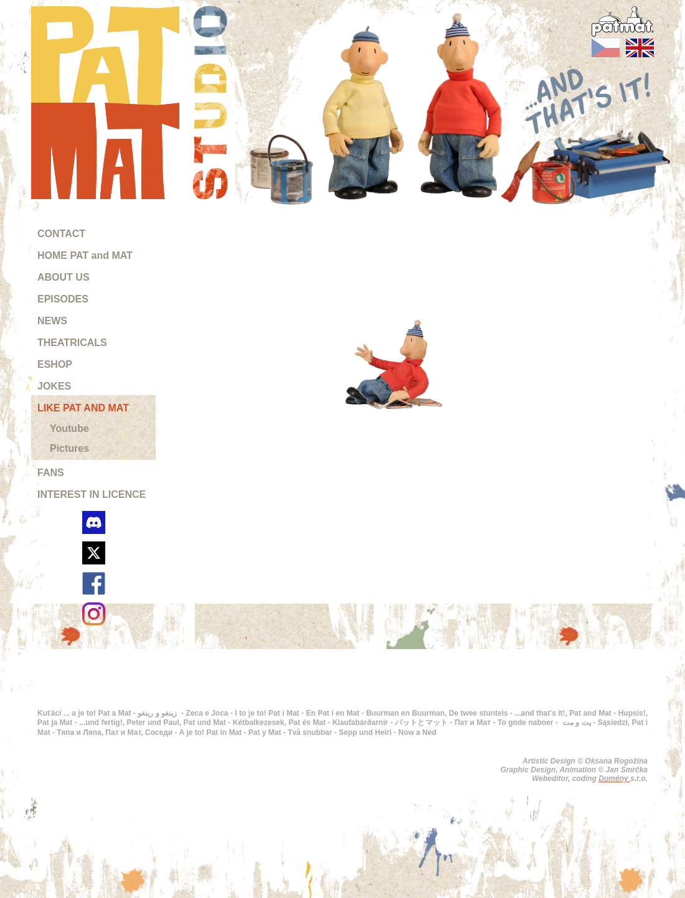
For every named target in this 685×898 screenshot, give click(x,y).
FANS (50, 472)
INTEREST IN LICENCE (91, 494)
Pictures (69, 448)
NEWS (52, 321)
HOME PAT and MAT (85, 255)
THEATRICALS (72, 342)
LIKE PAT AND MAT (83, 408)
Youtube (69, 428)
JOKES (54, 386)
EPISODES (62, 299)
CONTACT (61, 233)
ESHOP (54, 364)
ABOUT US (63, 277)
